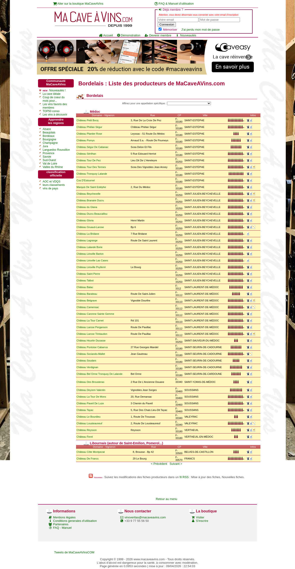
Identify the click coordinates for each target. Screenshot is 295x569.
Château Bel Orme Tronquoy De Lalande (99, 374)
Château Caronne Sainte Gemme (95, 313)
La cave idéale (51, 93)
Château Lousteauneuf (89, 423)
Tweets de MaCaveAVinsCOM (74, 552)
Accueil (106, 35)
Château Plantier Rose (89, 133)
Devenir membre (158, 35)
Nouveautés (185, 35)
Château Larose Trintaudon (92, 333)
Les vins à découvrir (55, 114)
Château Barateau (87, 293)
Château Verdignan (87, 367)
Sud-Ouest (49, 160)
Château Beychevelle (88, 193)
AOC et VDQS (51, 181)
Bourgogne (49, 139)
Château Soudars (86, 360)
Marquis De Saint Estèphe (91, 187)
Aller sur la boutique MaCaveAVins (78, 3)
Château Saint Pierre (88, 273)
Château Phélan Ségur (89, 127)
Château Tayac (85, 410)
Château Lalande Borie (90, 247)
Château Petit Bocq (87, 120)
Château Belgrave (87, 300)
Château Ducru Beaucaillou (92, 213)
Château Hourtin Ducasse (91, 340)
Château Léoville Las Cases (92, 260)
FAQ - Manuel (62, 527)
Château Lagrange (87, 240)
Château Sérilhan (86, 153)
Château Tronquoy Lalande (92, 173)
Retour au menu (166, 499)
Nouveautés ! (57, 90)
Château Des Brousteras (90, 382)
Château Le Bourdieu (88, 416)
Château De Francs (87, 458)
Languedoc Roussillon (56, 149)
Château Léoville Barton (90, 253)
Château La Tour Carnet (90, 320)
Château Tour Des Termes (91, 167)
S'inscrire (202, 521)
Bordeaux (48, 136)
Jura (45, 146)
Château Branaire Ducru (90, 200)
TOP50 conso (51, 111)
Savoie (47, 156)
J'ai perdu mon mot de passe (200, 29)
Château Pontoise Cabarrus (92, 347)
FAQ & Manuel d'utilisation (174, 3)
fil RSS (184, 477)
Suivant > (176, 463)
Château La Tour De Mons (91, 396)
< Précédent (159, 463)
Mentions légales (64, 517)
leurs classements (54, 185)
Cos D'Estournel (86, 180)
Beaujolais (49, 132)
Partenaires (60, 524)
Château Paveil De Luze (90, 403)
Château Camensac (88, 307)
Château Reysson (87, 430)
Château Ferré (85, 436)
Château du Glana (87, 207)
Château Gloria (85, 220)
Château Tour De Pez (89, 160)
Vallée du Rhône (53, 167)
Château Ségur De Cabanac (92, 147)
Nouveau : (98, 477)
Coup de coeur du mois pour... (54, 99)
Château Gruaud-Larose (90, 227)
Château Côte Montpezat (91, 452)
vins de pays (50, 188)
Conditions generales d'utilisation (75, 521)
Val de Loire (50, 163)
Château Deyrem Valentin (91, 390)
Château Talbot (85, 280)
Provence (48, 153)
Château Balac (85, 287)
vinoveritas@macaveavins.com (145, 517)
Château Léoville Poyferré (91, 267)
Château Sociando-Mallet (91, 353)
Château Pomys (85, 140)
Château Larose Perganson (92, 327)
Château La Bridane (88, 233)
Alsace (47, 129)
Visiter (200, 517)
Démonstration (128, 35)
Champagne (50, 142)
